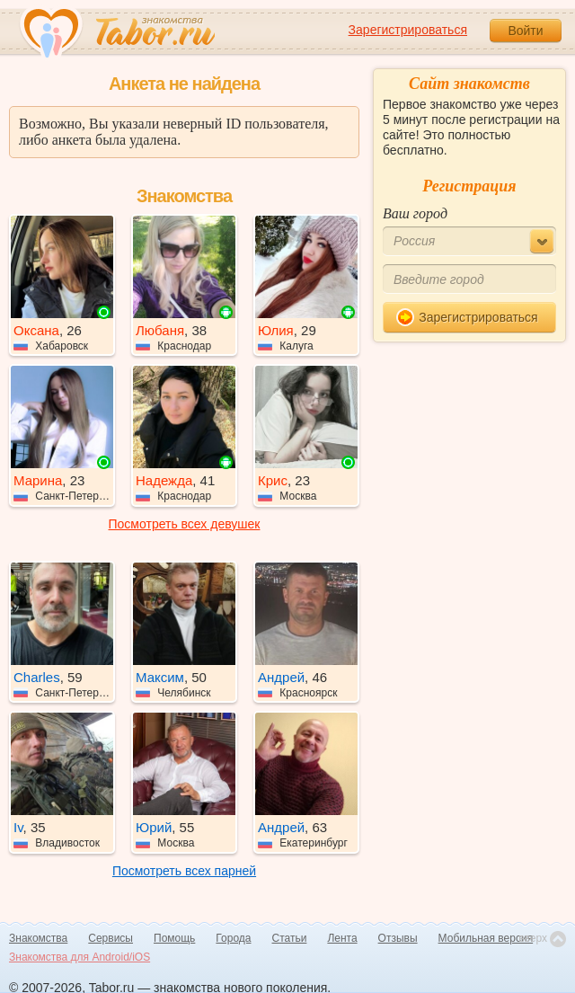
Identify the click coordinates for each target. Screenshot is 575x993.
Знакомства (38, 938)
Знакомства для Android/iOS (79, 957)
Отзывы (398, 938)
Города (233, 938)
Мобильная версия (486, 938)
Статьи (289, 938)
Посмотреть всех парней (184, 871)
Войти (525, 30)
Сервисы (110, 938)
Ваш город (415, 213)
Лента (342, 938)
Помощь (174, 938)
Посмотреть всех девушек (185, 524)
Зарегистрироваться (408, 29)
